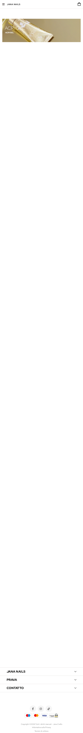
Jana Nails (13, 4)
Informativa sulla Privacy (41, 727)
